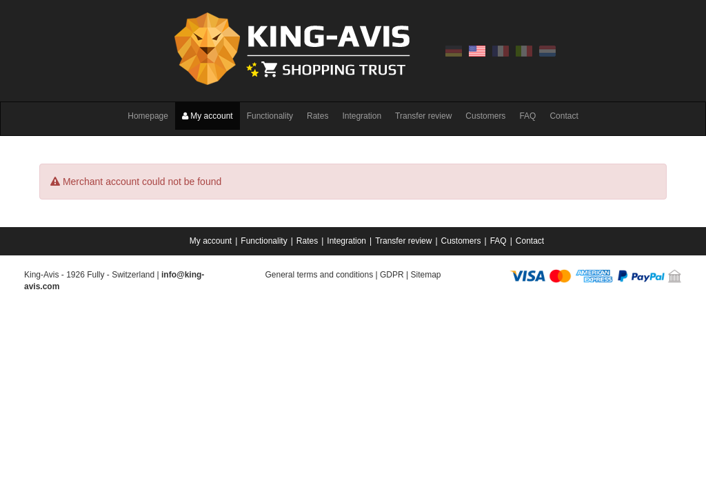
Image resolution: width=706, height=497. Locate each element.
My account (207, 116)
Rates (317, 116)
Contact (563, 116)
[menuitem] (211, 241)
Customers (485, 116)
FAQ (527, 116)
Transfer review (423, 116)
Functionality (270, 116)
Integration (361, 116)
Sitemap (425, 275)
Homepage (148, 116)
